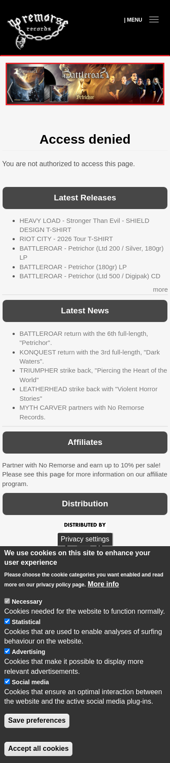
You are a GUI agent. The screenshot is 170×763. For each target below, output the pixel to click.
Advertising (28, 664)
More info (103, 596)
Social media (30, 694)
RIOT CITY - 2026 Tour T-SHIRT (66, 238)
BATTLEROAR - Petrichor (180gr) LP (73, 266)
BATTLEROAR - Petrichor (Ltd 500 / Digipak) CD (90, 276)
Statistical (26, 634)
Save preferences (37, 733)
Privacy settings (85, 551)
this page (50, 474)
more (160, 289)
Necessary (27, 613)
